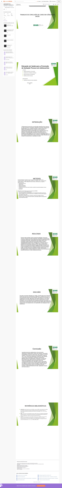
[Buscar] (23, 1)
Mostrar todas (5, 20)
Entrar (59, 1)
